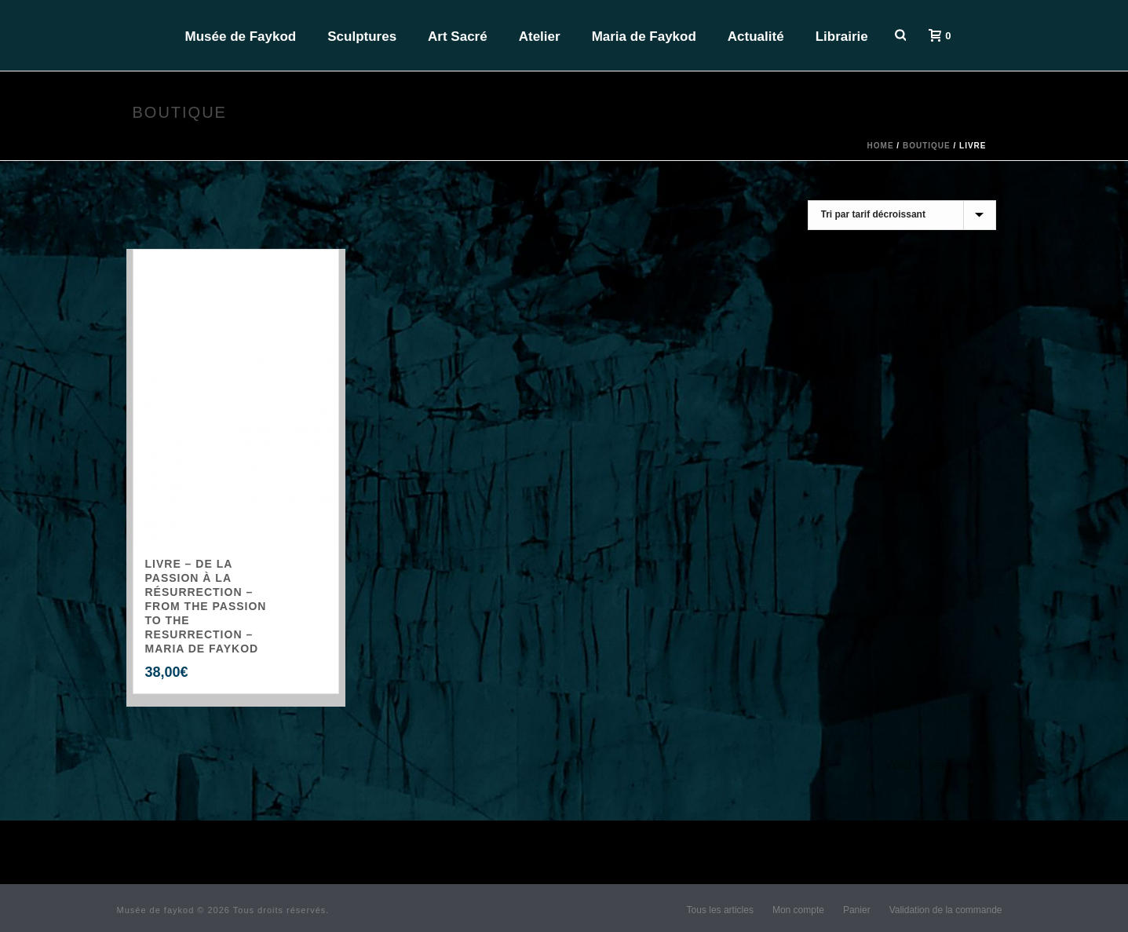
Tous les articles (720, 910)
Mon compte (798, 910)
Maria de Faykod (644, 36)
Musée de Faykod (241, 36)
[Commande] (902, 215)
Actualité (756, 36)
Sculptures (361, 36)
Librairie (842, 36)
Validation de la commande (945, 910)
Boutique (927, 145)
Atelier (539, 36)
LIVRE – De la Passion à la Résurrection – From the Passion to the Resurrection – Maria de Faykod (206, 606)
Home (880, 145)
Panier (857, 910)
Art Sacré (457, 36)
